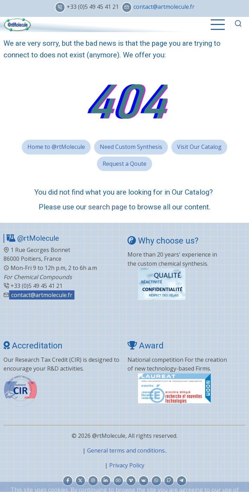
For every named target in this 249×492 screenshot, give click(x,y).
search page (107, 207)
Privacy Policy (126, 465)
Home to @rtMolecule (56, 147)
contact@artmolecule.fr (164, 7)
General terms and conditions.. (127, 450)
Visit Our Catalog (199, 147)
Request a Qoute (124, 164)
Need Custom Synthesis (131, 147)
